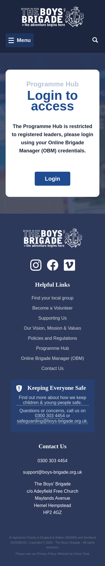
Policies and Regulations (52, 338)
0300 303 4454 (50, 415)
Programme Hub (52, 348)
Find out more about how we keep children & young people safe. (52, 400)
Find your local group (52, 298)
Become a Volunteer (52, 308)
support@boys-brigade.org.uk (52, 472)
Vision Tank (81, 553)
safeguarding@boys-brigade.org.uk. (52, 421)
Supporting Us (52, 318)
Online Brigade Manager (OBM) (52, 358)
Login (52, 179)
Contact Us (52, 368)
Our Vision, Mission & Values (52, 328)
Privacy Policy (46, 553)
